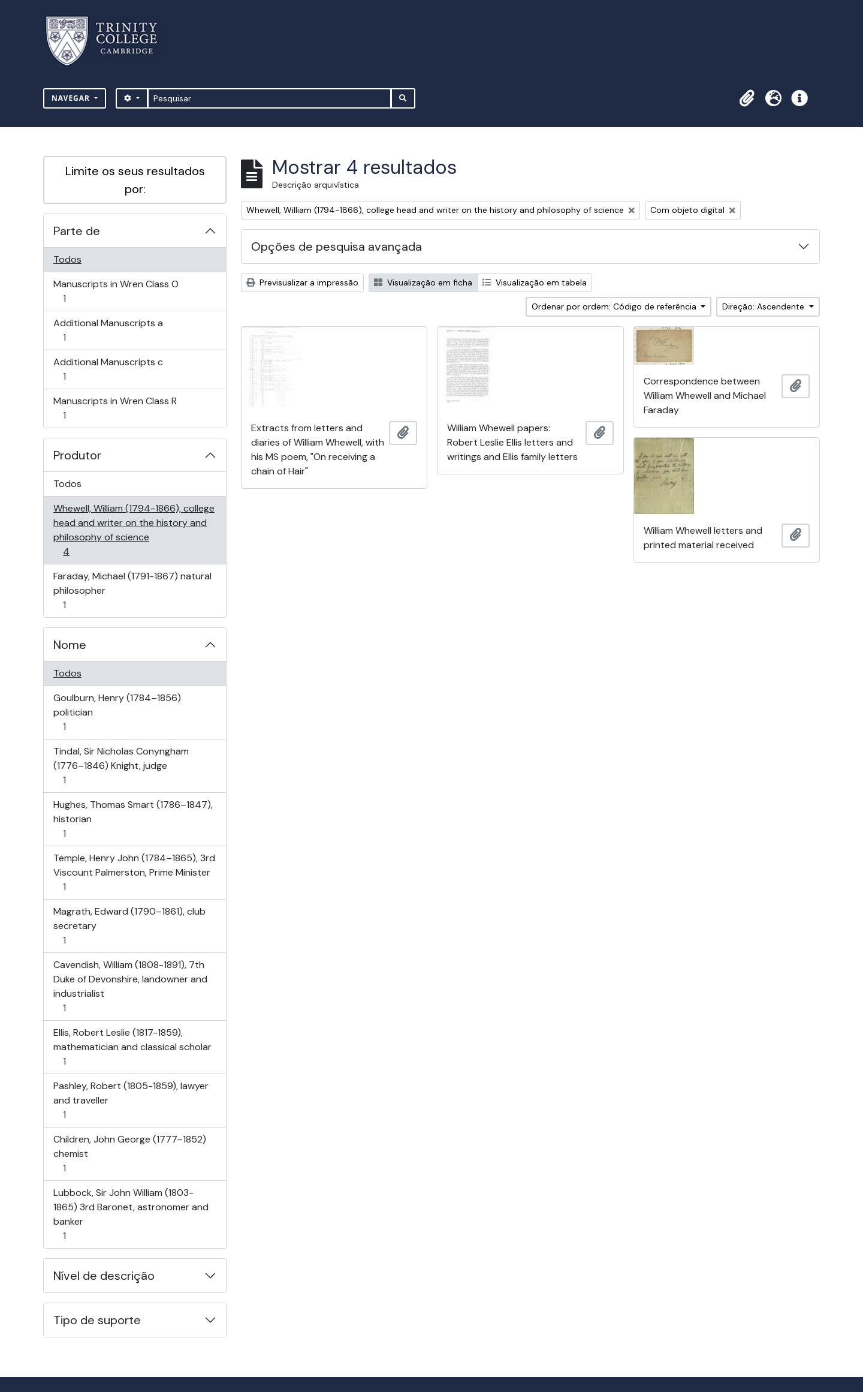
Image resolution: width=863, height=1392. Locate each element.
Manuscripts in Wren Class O (116, 291)
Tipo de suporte (97, 1320)
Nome (69, 645)
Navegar (72, 98)
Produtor (77, 455)
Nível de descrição (104, 1275)
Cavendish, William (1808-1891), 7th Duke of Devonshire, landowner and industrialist (130, 986)
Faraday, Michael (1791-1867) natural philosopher (132, 590)
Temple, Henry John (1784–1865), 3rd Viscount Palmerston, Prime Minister (134, 872)
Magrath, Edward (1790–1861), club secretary (129, 926)
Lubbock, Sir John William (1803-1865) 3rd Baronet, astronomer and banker (131, 1214)
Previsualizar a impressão (302, 282)
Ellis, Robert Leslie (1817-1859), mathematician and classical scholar (132, 1047)
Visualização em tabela (534, 282)
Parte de (76, 231)
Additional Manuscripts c (108, 369)
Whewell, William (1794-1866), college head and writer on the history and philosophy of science (134, 530)
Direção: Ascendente (764, 306)
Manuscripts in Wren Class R (115, 408)
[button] (747, 98)
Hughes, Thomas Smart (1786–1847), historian (133, 819)
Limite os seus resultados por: (135, 180)
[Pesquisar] (269, 98)
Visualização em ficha (423, 282)
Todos (67, 259)
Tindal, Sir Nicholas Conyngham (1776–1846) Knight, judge (121, 765)
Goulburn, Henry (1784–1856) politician (117, 712)
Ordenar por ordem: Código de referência (615, 306)
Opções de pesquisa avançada (336, 246)
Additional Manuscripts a (108, 330)
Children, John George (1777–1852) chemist (129, 1153)
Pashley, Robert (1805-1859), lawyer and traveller (131, 1100)
